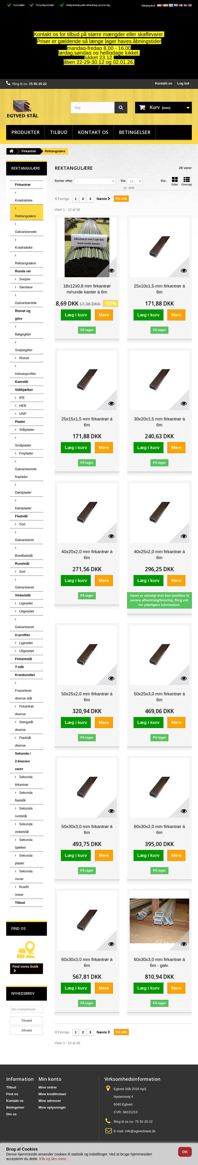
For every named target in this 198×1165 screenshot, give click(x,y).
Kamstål (21, 382)
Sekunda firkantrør (23, 781)
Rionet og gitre (22, 314)
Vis (123, 181)
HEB (22, 406)
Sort (21, 524)
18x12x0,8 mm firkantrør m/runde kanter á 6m (87, 289)
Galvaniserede (26, 232)
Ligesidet (25, 603)
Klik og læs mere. (53, 1159)
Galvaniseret (24, 540)
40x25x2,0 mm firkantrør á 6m (159, 554)
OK (185, 1152)
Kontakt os (163, 83)
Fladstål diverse (23, 741)
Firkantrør (29, 151)
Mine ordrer (47, 1087)
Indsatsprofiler (25, 374)
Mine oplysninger (52, 1107)
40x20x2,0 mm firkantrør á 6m (86, 554)
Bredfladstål (24, 556)
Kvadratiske (23, 200)
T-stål (19, 667)
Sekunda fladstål (23, 796)
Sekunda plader (23, 859)
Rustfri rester (22, 891)
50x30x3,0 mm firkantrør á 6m (86, 829)
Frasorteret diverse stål (23, 694)
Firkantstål (23, 659)
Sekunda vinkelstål (23, 828)
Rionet (23, 358)
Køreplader (23, 508)
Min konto (49, 1079)
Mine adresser (49, 1101)
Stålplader (26, 430)
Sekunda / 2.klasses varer (23, 761)
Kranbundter (25, 675)
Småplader (23, 445)
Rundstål (22, 563)
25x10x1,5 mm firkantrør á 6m (159, 289)
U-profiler (22, 635)
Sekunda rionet (23, 875)
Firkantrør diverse (24, 710)
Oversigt (186, 181)
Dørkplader (23, 492)
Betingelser (134, 132)
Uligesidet (26, 611)
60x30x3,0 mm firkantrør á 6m (86, 962)
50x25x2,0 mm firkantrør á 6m (86, 696)
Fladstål (21, 516)
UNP (22, 414)
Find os (18, 928)
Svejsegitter (23, 350)
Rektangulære (25, 216)
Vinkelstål (22, 595)
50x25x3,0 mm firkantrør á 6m (159, 696)
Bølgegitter (23, 334)
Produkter (25, 132)
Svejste (24, 279)
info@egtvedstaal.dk (140, 1131)
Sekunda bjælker (23, 843)
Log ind (183, 83)
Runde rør (23, 271)
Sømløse (25, 287)
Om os (11, 1114)
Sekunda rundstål (23, 812)
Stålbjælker (24, 390)
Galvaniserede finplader (26, 473)
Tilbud (58, 132)
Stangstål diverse (24, 726)
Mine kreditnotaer (52, 1094)
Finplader (25, 453)
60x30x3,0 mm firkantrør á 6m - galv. (159, 962)
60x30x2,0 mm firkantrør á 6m (159, 829)
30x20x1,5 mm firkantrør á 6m (159, 422)
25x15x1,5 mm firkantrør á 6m (86, 422)
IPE (21, 398)
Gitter (174, 181)
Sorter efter (64, 181)
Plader (20, 422)
